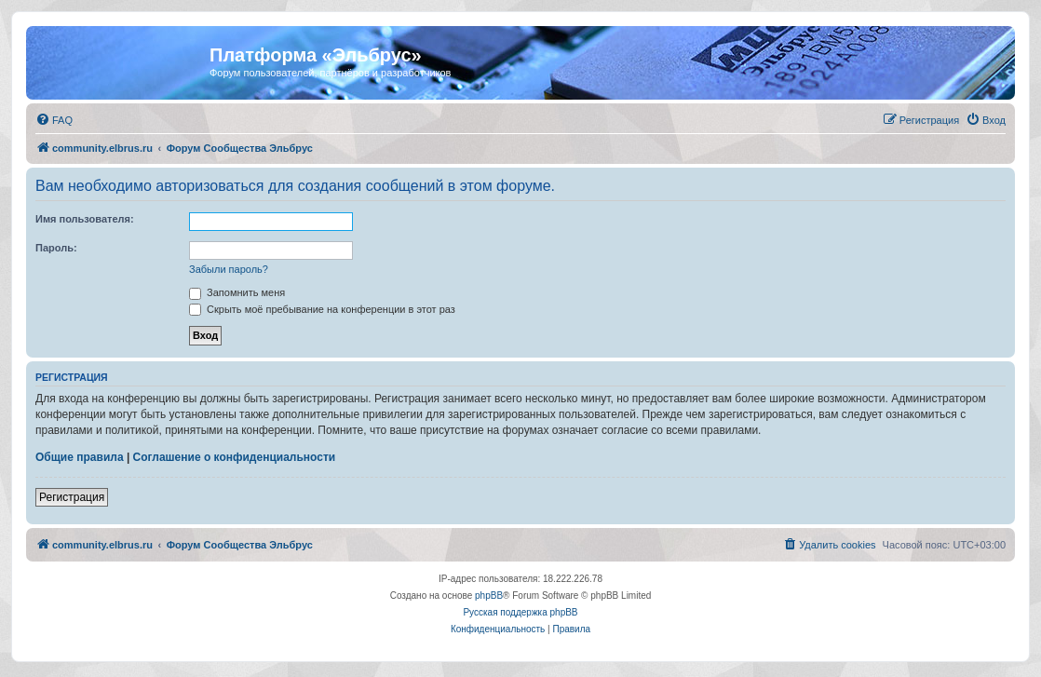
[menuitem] (54, 120)
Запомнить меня (237, 292)
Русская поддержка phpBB (520, 612)
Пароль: (56, 247)
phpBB (489, 595)
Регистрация (71, 497)
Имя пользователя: (84, 218)
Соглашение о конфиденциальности (234, 457)
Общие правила (79, 457)
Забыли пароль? (228, 269)
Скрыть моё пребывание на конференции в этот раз (322, 309)
